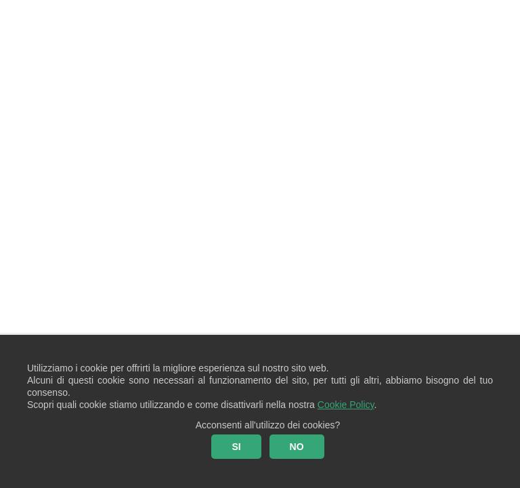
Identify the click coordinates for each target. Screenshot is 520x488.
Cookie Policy (346, 404)
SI (236, 446)
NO (297, 446)
